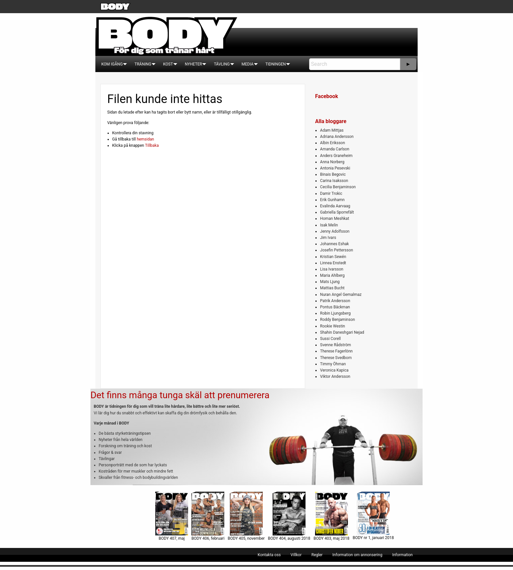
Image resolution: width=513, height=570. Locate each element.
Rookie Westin (332, 326)
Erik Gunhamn (332, 199)
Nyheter (193, 64)
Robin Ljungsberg (335, 313)
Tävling (222, 64)
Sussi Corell (330, 338)
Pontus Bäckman (335, 307)
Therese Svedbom (336, 357)
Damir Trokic (331, 193)
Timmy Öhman (333, 364)
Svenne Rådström (335, 345)
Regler (317, 555)
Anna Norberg (332, 162)
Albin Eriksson (332, 143)
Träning (142, 64)
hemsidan (145, 139)
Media (248, 64)
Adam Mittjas (331, 130)
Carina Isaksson (334, 180)
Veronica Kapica (334, 370)
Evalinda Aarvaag (335, 206)
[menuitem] (112, 64)
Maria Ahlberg (332, 275)
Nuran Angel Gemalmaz (340, 294)
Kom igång (112, 64)
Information (402, 555)
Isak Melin (329, 225)
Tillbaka (152, 145)
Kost (168, 64)
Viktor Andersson (335, 376)
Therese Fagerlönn (336, 351)
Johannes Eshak (334, 244)
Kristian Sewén (333, 256)
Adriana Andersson (337, 136)
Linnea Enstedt (333, 263)
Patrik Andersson (335, 300)
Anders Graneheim (336, 155)
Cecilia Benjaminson (337, 187)
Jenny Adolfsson (334, 231)
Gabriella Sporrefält (337, 212)
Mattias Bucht (332, 288)
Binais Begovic (333, 174)
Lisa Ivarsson (331, 269)
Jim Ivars (328, 237)
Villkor (296, 555)
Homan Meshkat (334, 218)
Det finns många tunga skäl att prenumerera (179, 395)
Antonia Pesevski (335, 168)
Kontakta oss (269, 555)
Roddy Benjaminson (337, 319)
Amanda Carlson (334, 149)
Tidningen (275, 64)
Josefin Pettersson (336, 250)
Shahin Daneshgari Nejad (342, 332)
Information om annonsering (357, 555)
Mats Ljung (329, 281)
